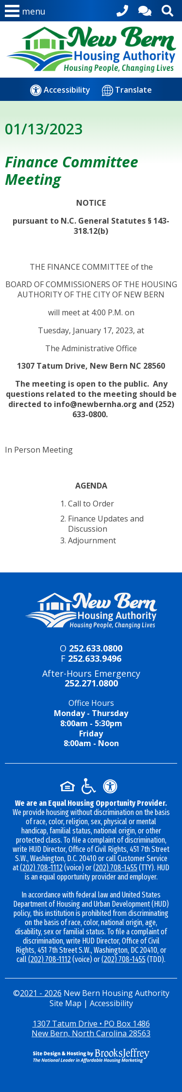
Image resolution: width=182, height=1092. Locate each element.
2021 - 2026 (41, 993)
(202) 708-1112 (41, 867)
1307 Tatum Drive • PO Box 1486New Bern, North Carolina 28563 (91, 1028)
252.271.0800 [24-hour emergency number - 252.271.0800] (91, 683)
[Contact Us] (144, 9)
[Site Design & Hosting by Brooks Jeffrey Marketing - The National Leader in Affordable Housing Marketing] (91, 1055)
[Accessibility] (60, 89)
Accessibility (111, 1003)
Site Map (66, 1003)
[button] (25, 13)
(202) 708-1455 (115, 867)
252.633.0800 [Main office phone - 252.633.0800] (95, 648)
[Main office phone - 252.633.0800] (122, 9)
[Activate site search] (167, 9)
